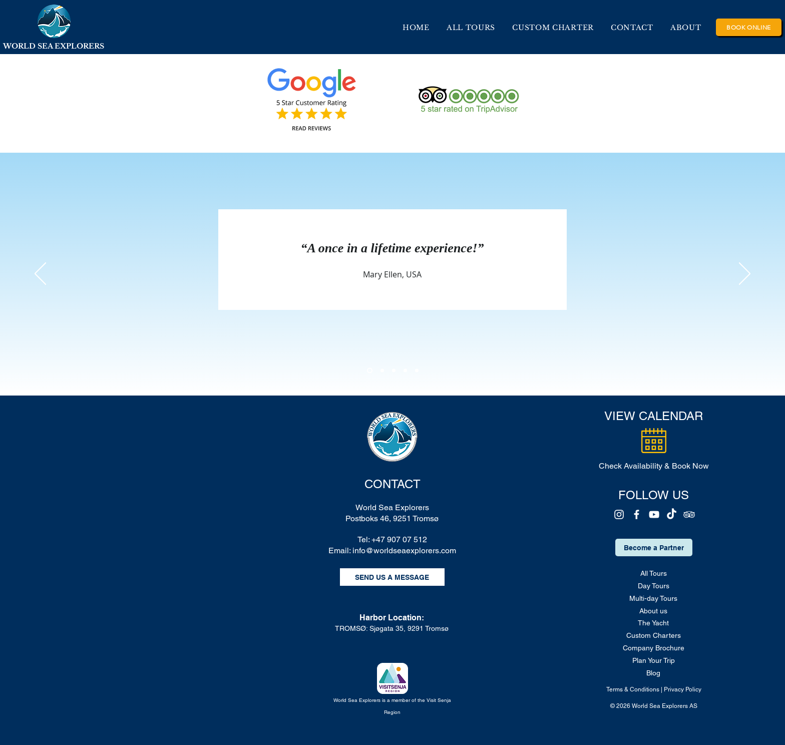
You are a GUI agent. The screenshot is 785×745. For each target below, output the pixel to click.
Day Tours (653, 586)
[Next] (744, 274)
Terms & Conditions (632, 689)
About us (653, 611)
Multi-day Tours (653, 598)
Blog (653, 673)
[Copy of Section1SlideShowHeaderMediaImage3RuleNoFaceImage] (405, 371)
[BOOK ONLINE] (748, 27)
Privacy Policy (682, 689)
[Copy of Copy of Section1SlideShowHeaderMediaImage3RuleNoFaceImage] (417, 371)
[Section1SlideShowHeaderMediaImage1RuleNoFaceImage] (369, 371)
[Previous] (40, 274)
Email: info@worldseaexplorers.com (392, 550)
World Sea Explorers (392, 507)
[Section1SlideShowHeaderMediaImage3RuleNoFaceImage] (394, 371)
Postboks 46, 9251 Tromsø (392, 518)
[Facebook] (636, 514)
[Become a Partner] (653, 547)
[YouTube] (654, 514)
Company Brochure (653, 648)
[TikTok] (671, 514)
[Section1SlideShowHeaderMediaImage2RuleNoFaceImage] (382, 371)
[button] (685, 28)
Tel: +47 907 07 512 (392, 539)
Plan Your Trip (653, 660)
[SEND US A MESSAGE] (392, 577)
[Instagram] (619, 514)
